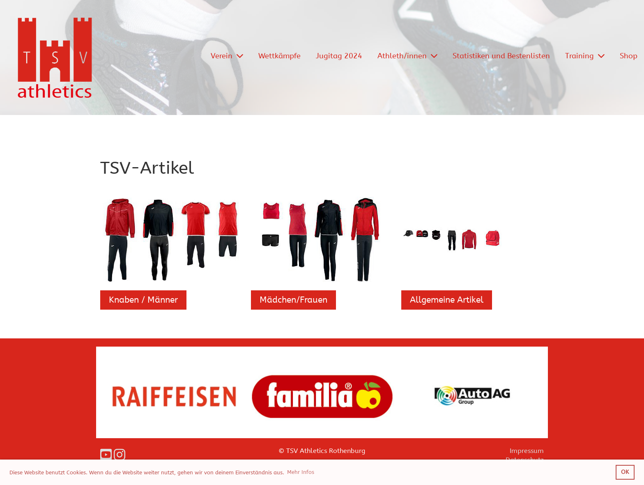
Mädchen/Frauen (293, 300)
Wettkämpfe (279, 55)
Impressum (527, 451)
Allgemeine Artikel (446, 300)
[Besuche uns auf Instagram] (119, 455)
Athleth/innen (407, 55)
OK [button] (625, 472)
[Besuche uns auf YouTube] (106, 455)
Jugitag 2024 (339, 55)
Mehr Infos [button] (300, 472)
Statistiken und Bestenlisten (501, 55)
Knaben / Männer (143, 300)
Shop (628, 55)
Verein (227, 55)
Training (585, 55)
